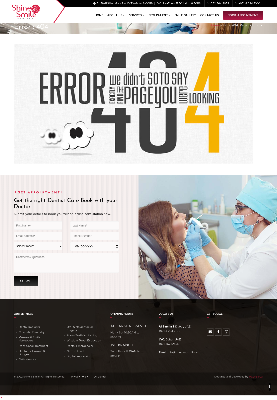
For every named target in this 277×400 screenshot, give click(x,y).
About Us (114, 15)
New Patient (158, 15)
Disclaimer (100, 376)
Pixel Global (256, 376)
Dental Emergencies (80, 346)
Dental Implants (29, 327)
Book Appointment (243, 15)
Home (99, 15)
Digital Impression (79, 356)
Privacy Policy (79, 376)
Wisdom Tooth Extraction (84, 340)
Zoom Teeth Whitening (82, 335)
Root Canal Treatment (33, 346)
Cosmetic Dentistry (32, 332)
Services (135, 15)
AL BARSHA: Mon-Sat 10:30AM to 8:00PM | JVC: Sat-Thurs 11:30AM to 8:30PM (147, 3)
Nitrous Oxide (76, 351)
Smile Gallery (185, 15)
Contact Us (209, 15)
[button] (1, 397)
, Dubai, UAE (175, 326)
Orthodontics (27, 359)
